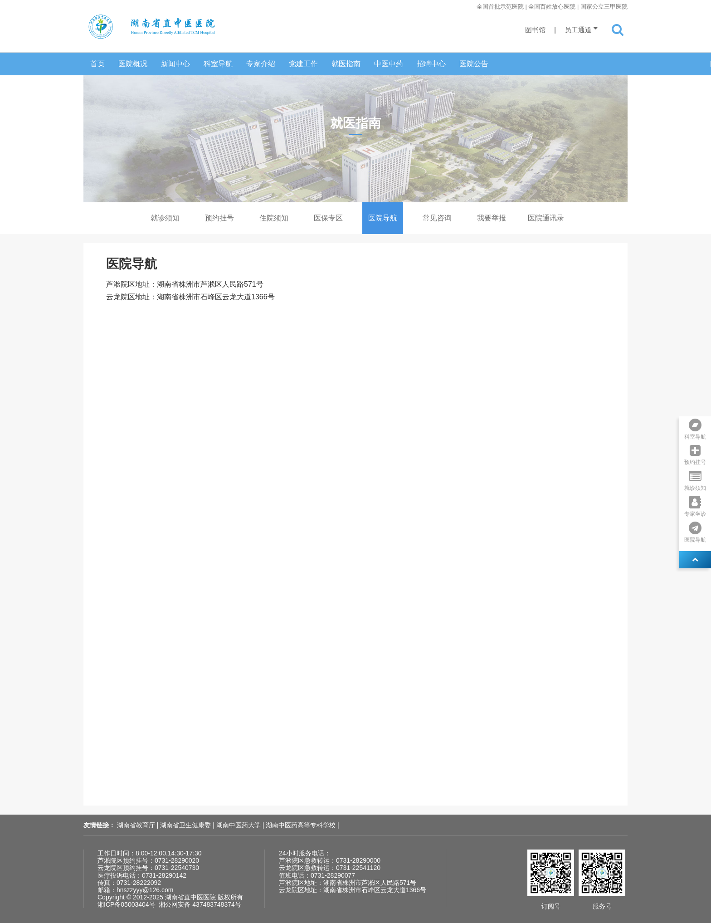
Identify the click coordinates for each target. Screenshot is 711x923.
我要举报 (491, 218)
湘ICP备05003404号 (126, 904)
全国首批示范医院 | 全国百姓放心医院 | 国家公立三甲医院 (552, 6)
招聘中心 (431, 64)
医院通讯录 (546, 218)
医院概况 (132, 64)
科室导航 (218, 64)
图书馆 (535, 30)
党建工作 (303, 64)
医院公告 (473, 64)
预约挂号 (219, 218)
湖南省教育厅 (137, 825)
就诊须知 (165, 218)
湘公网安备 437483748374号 (200, 904)
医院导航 (382, 218)
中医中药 (388, 64)
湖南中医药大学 (239, 825)
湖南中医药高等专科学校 (301, 825)
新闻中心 (175, 64)
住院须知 (273, 218)
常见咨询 (437, 218)
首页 (97, 64)
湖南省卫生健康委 (186, 825)
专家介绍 (260, 64)
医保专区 (328, 218)
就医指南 (345, 64)
